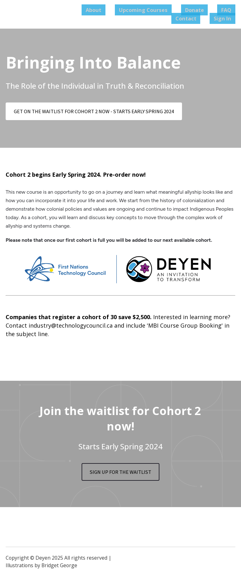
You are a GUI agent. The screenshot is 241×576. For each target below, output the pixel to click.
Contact (197, 18)
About (116, 10)
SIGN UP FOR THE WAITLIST (120, 473)
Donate (205, 10)
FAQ (229, 10)
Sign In (226, 18)
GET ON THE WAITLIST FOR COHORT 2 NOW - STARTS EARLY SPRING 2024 (102, 111)
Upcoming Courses (160, 10)
